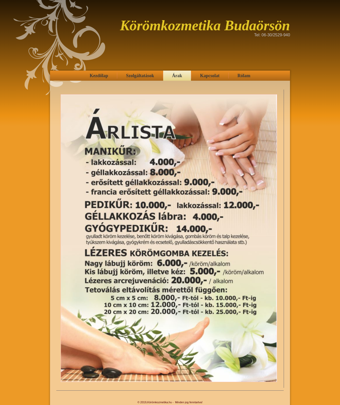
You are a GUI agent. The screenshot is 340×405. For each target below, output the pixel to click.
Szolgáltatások (140, 75)
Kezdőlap (99, 75)
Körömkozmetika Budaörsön (205, 25)
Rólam (243, 75)
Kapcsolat (210, 75)
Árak (177, 75)
